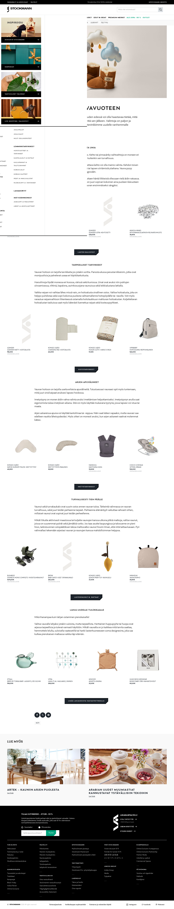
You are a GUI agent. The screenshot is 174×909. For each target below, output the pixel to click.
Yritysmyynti (76, 867)
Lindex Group (109, 870)
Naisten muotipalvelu (47, 852)
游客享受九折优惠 (111, 855)
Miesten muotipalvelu (47, 855)
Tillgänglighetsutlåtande (48, 889)
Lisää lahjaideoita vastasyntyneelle (86, 701)
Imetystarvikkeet (86, 487)
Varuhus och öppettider (145, 873)
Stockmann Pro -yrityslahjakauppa (84, 870)
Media (106, 873)
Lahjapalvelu (44, 861)
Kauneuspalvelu (45, 858)
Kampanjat (11, 879)
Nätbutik (140, 876)
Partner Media (142, 855)
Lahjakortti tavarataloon (48, 867)
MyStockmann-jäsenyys (80, 849)
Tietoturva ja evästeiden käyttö (100, 905)
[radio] (26, 827)
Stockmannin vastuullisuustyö (50, 883)
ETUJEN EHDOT (126, 831)
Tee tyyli (104, 23)
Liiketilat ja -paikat (143, 858)
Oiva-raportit (76, 888)
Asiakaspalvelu (12, 858)
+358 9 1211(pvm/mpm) (127, 822)
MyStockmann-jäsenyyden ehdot (83, 855)
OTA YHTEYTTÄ (127, 819)
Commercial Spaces (144, 861)
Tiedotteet (11, 876)
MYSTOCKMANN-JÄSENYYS (158, 2)
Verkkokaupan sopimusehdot (75, 905)
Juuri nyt (94, 23)
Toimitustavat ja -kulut (15, 852)
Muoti (68, 23)
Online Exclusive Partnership (147, 852)
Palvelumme (44, 849)
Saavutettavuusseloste (48, 886)
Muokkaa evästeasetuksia (16, 861)
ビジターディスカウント (113, 858)
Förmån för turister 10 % (112, 852)
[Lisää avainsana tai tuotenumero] (140, 9)
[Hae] (160, 9)
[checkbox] (50, 828)
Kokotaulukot (77, 885)
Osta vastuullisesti (46, 879)
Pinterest (161, 905)
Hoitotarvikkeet (86, 369)
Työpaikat (107, 876)
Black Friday (11, 883)
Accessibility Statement (48, 892)
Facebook (146, 905)
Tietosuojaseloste (55, 905)
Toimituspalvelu (45, 864)
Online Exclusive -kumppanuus (148, 849)
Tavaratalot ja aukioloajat (17, 2)
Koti (86, 23)
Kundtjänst (140, 879)
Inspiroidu (15, 22)
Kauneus (77, 23)
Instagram (132, 905)
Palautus (10, 855)
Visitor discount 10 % (111, 849)
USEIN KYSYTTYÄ (127, 827)
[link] (74, 17)
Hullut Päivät (12, 886)
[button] (25, 17)
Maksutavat (11, 849)
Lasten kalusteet (86, 252)
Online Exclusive (13, 889)
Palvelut (34, 2)
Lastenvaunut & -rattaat (86, 597)
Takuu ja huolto (77, 882)
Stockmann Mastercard (80, 852)
